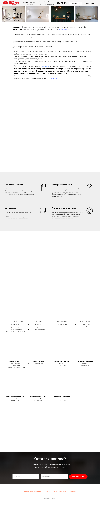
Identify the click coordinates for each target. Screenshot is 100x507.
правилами (46, 66)
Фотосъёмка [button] (29, 4)
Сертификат (72, 491)
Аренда (32, 2)
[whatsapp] (65, 3)
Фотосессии (62, 491)
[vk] (58, 3)
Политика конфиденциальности (33, 491)
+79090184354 (64, 29)
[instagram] (62, 3)
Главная (25, 2)
